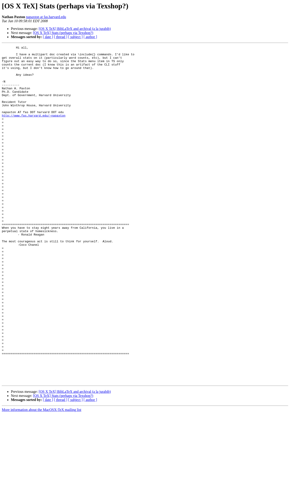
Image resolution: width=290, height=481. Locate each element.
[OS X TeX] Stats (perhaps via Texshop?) (63, 33)
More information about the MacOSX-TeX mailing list (41, 477)
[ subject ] (75, 37)
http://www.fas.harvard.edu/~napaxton (33, 130)
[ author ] (90, 37)
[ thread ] (60, 37)
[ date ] (48, 37)
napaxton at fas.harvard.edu (46, 17)
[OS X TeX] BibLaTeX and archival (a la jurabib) (75, 29)
